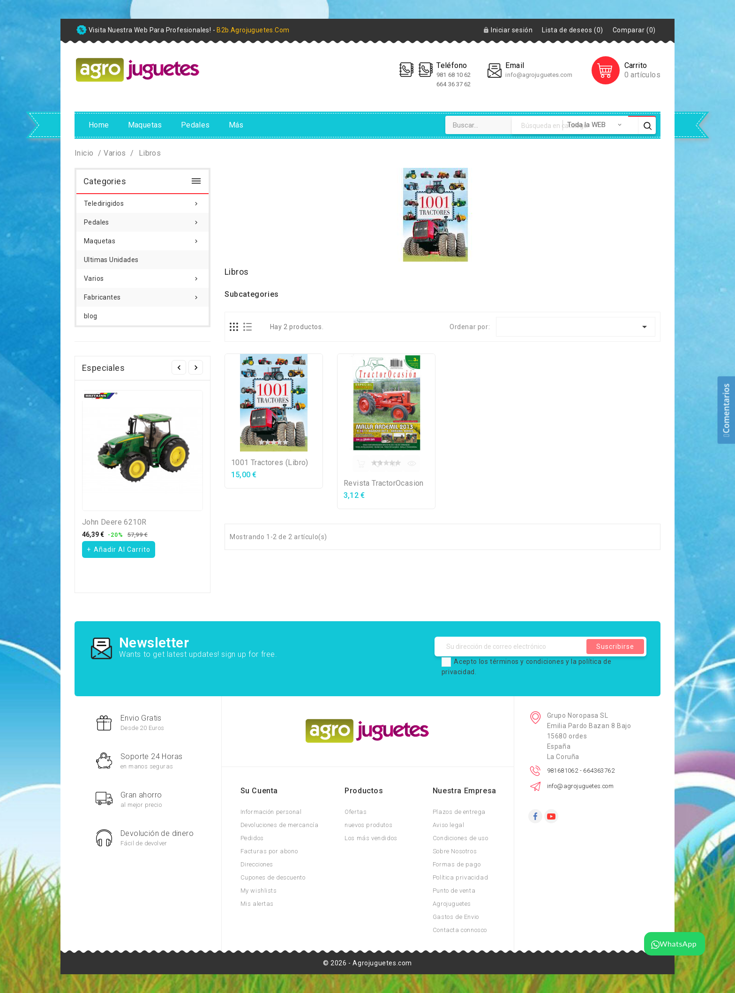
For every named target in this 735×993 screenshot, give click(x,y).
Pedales (195, 124)
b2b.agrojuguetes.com (253, 30)
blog (91, 316)
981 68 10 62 (454, 74)
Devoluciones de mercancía (279, 824)
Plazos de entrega (459, 811)
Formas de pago (456, 864)
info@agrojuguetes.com (538, 74)
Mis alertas (257, 903)
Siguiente (195, 367)
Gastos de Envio (456, 916)
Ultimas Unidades (111, 259)
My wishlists (258, 890)
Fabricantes (142, 294)
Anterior (179, 367)
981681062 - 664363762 (581, 770)
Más (236, 124)
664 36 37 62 (453, 84)
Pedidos (252, 838)
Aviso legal (449, 824)
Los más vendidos (371, 838)
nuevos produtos (368, 824)
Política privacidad (460, 877)
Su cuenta (259, 790)
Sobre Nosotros (455, 851)
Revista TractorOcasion (384, 483)
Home (99, 124)
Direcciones (257, 864)
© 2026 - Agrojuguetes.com (367, 963)
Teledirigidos (142, 200)
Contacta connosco (460, 929)
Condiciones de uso (460, 838)
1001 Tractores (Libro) (269, 462)
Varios (142, 275)
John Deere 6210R (114, 522)
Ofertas (356, 811)
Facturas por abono (269, 851)
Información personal (271, 811)
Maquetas (145, 124)
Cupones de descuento (273, 877)
